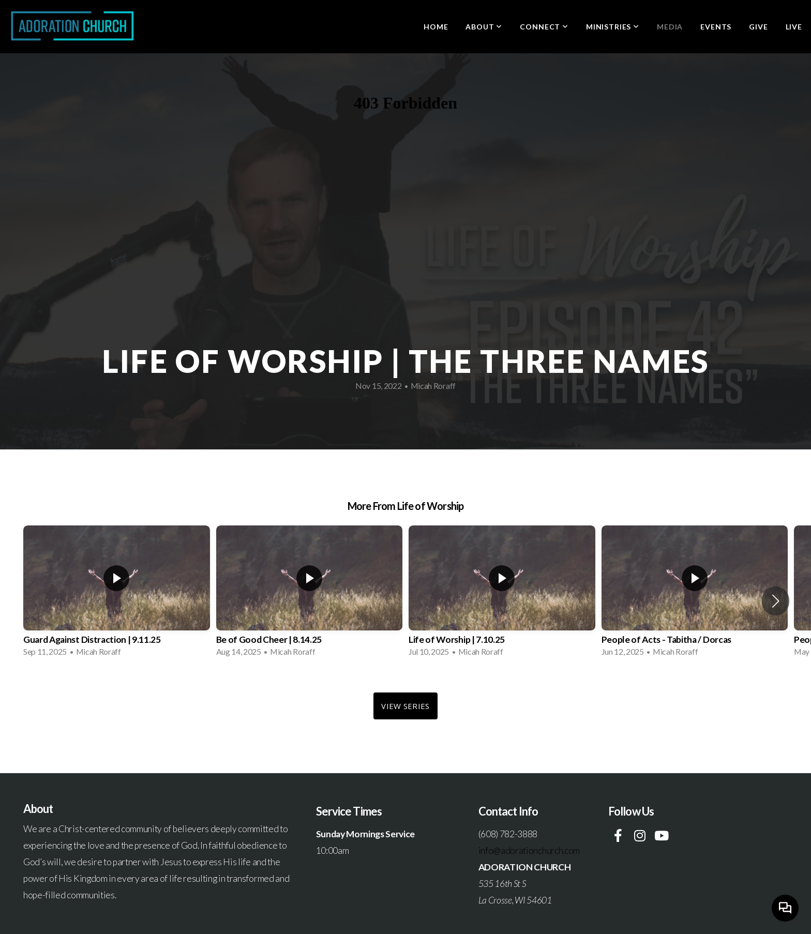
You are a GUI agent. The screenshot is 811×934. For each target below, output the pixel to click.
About (483, 26)
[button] (776, 601)
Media (670, 26)
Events (715, 26)
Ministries (612, 26)
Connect (544, 26)
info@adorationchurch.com (529, 850)
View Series (405, 706)
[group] (116, 594)
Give (758, 26)
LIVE (794, 26)
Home (436, 26)
